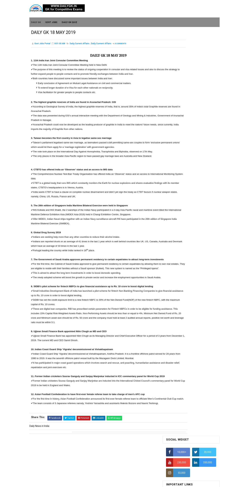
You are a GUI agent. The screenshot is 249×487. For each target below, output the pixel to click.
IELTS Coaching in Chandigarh (182, 169)
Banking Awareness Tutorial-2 (182, 362)
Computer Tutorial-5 (177, 332)
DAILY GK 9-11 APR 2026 (195, 188)
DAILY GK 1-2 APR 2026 (195, 241)
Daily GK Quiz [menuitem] (69, 21)
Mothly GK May (174, 272)
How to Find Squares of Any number (185, 98)
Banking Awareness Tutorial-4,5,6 (184, 372)
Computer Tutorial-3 (177, 322)
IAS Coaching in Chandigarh (181, 165)
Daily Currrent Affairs (101, 44)
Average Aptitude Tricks (179, 152)
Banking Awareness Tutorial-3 (182, 367)
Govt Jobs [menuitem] (51, 21)
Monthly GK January (177, 291)
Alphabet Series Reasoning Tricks (184, 104)
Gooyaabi (148, 482)
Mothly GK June (174, 267)
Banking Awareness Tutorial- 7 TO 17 (186, 377)
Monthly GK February (177, 286)
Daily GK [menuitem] (36, 21)
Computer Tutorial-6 (177, 337)
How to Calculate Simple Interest (183, 132)
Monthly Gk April (175, 277)
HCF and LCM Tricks (176, 145)
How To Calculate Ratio (178, 111)
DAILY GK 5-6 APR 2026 (195, 227)
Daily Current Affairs (79, 44)
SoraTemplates (117, 482)
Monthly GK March (176, 281)
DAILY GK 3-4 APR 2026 (195, 213)
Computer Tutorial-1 (177, 312)
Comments (120, 44)
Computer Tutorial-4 (177, 327)
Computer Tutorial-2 (177, 317)
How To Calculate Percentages (182, 138)
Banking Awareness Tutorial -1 (182, 357)
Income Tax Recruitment (179, 159)
